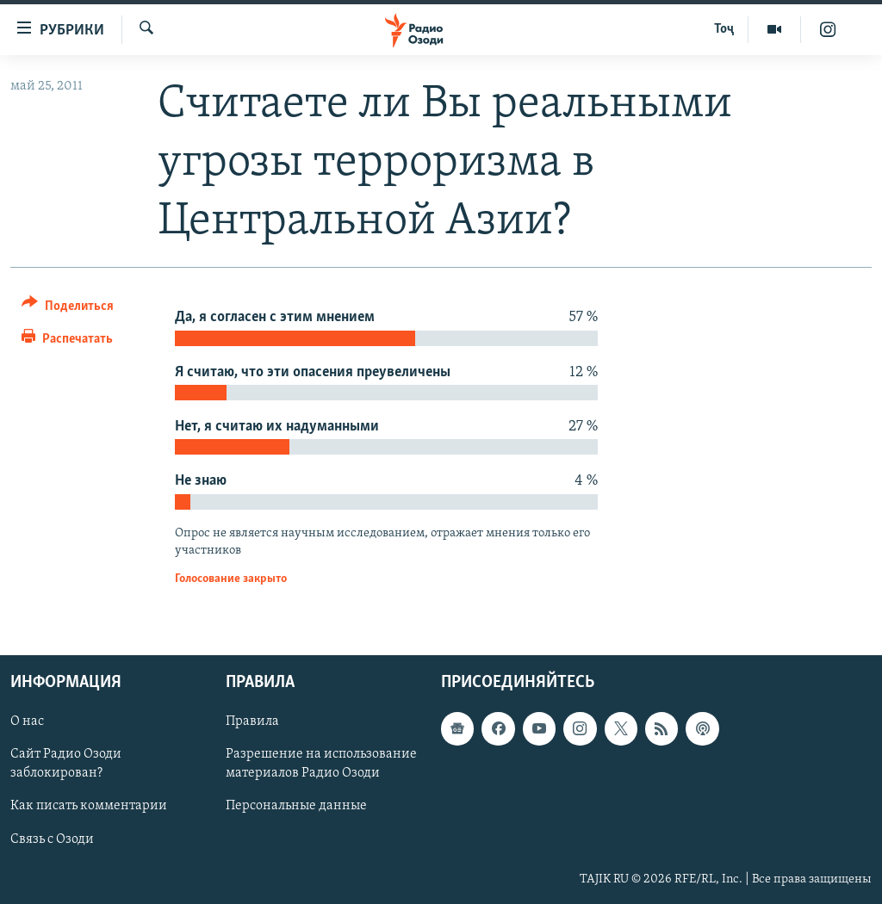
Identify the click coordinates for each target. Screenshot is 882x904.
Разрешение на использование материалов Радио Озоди (321, 764)
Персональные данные (296, 807)
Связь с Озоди (52, 839)
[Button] (68, 308)
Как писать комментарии (88, 807)
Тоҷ (724, 29)
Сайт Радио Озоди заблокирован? (65, 764)
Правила (252, 722)
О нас (27, 722)
